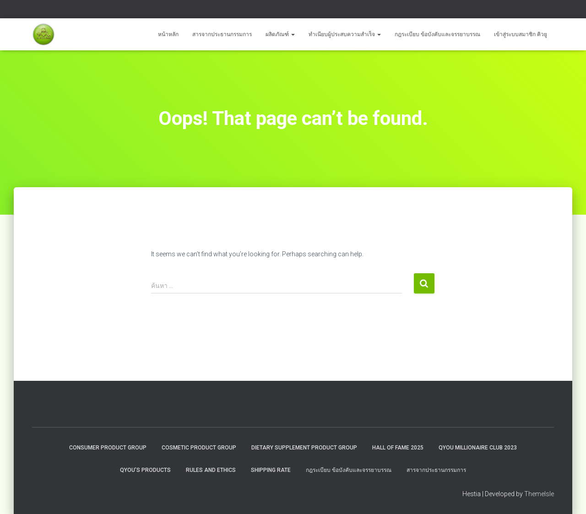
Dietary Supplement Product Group (304, 447)
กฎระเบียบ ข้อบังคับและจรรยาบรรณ (437, 34)
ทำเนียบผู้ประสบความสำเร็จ (345, 34)
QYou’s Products (145, 470)
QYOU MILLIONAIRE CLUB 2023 (478, 447)
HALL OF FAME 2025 (397, 447)
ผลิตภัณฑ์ (280, 34)
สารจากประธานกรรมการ (222, 34)
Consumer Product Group (107, 447)
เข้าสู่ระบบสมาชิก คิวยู (520, 34)
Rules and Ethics (211, 470)
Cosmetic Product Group (199, 447)
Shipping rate (271, 470)
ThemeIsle (539, 494)
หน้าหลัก (168, 34)
